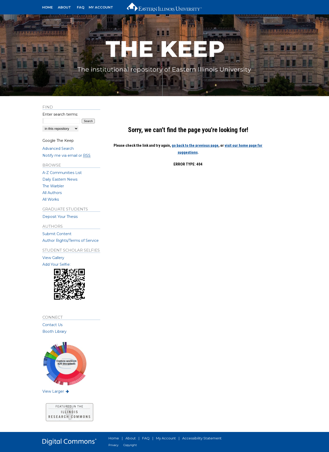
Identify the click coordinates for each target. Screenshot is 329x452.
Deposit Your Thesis (60, 216)
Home (113, 438)
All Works (50, 199)
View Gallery (53, 257)
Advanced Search (58, 148)
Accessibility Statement (202, 438)
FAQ (146, 438)
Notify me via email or (66, 155)
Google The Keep (58, 140)
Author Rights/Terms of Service (70, 240)
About (130, 438)
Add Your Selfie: (56, 264)
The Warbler (53, 186)
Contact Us (52, 324)
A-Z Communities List (62, 172)
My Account (166, 438)
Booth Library (54, 331)
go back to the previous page (195, 145)
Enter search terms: (60, 114)
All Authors (52, 192)
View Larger (56, 391)
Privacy (113, 445)
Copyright (130, 445)
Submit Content (56, 234)
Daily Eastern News (59, 179)
